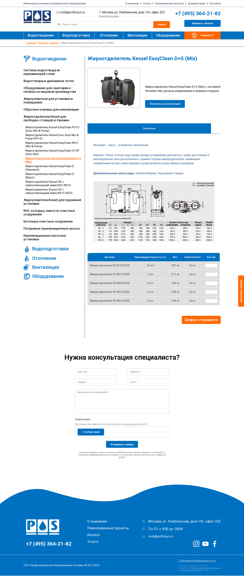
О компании (132, 3)
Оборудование (168, 35)
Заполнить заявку (241, 291)
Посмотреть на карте (109, 16)
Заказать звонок (202, 23)
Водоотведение (41, 35)
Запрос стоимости (201, 320)
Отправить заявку (122, 444)
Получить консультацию (165, 103)
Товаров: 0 (202, 35)
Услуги (147, 3)
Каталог (93, 535)
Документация (196, 3)
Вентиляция (137, 35)
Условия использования (191, 570)
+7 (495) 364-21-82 (198, 13)
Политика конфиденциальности (197, 561)
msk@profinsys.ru (70, 12)
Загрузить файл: (83, 420)
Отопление (109, 35)
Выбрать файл (91, 432)
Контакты (215, 3)
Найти (161, 24)
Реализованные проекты (169, 3)
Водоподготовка (76, 35)
